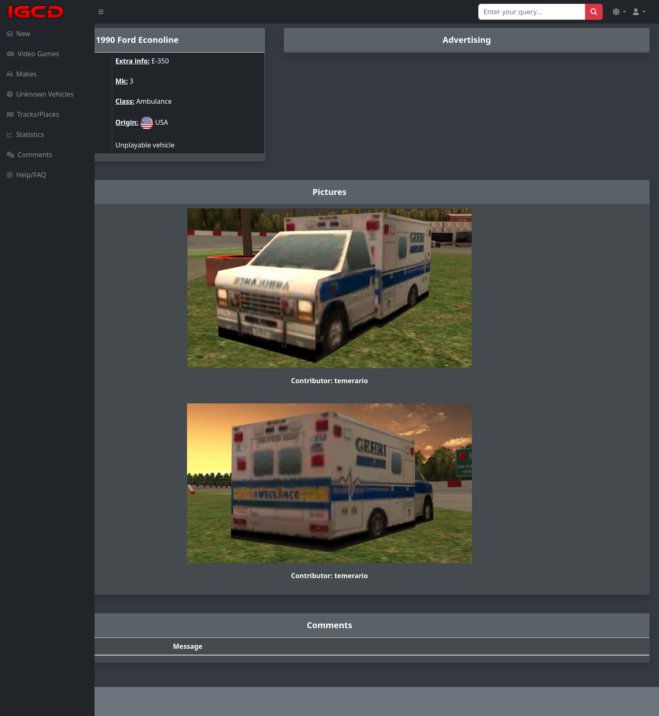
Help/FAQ (26, 174)
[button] (619, 11)
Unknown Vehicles (40, 94)
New (18, 33)
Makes (22, 74)
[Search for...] (531, 12)
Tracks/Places (33, 114)
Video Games (33, 53)
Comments (29, 154)
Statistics (25, 134)
